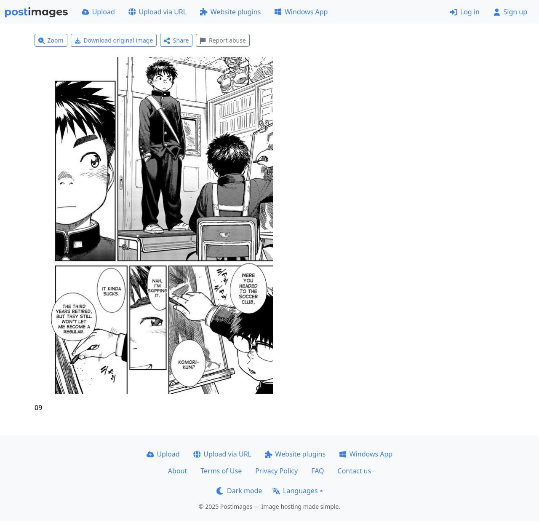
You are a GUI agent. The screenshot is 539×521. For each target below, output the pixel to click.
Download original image (114, 40)
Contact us (354, 470)
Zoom (51, 40)
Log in (465, 11)
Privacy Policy (276, 470)
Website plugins (230, 11)
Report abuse (222, 40)
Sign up (510, 11)
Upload (98, 11)
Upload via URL (157, 11)
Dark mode (239, 490)
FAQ (317, 470)
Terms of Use (221, 470)
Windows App (301, 11)
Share (176, 40)
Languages (295, 490)
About (177, 470)
